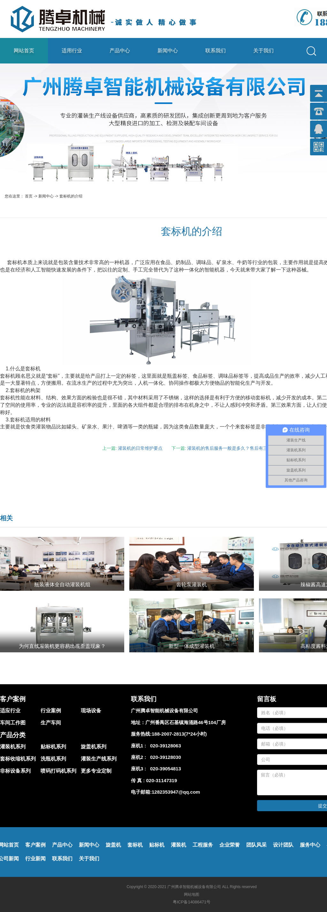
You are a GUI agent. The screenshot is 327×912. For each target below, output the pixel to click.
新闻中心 (167, 50)
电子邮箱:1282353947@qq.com (165, 792)
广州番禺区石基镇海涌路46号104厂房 (185, 722)
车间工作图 (13, 722)
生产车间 (51, 722)
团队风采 (256, 845)
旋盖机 (113, 845)
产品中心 (120, 50)
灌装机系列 (13, 746)
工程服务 (203, 845)
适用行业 (72, 50)
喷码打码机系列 (58, 771)
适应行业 (10, 710)
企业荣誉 (229, 845)
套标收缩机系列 (18, 758)
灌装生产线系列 (99, 758)
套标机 (135, 845)
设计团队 (283, 845)
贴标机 (156, 845)
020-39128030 (164, 757)
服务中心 (310, 845)
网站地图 (191, 894)
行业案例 (51, 710)
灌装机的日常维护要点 (140, 448)
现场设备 (91, 710)
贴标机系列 (53, 746)
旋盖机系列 (93, 746)
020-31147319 (161, 780)
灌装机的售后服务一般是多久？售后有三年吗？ (234, 448)
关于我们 (263, 50)
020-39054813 (164, 768)
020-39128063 (164, 745)
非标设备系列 (15, 771)
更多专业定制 (96, 771)
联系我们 (215, 50)
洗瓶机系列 (53, 758)
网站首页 (24, 50)
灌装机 (178, 845)
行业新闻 (35, 858)
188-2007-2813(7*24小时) (179, 734)
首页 (29, 196)
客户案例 (35, 845)
